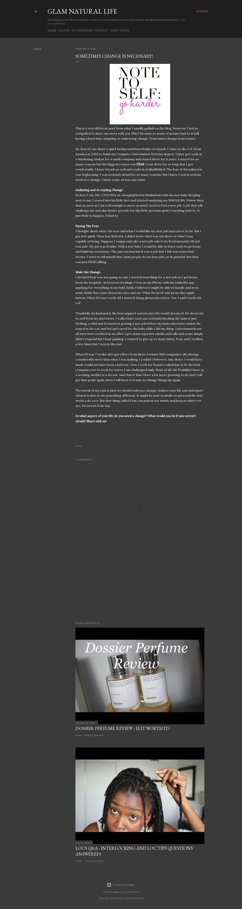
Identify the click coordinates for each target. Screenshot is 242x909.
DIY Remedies (82, 30)
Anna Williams (131, 891)
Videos (64, 30)
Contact (101, 30)
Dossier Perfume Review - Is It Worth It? (122, 728)
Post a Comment (94, 735)
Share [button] (37, 49)
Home (52, 30)
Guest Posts (119, 30)
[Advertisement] (139, 585)
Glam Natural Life (82, 11)
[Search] (202, 11)
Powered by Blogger (121, 885)
